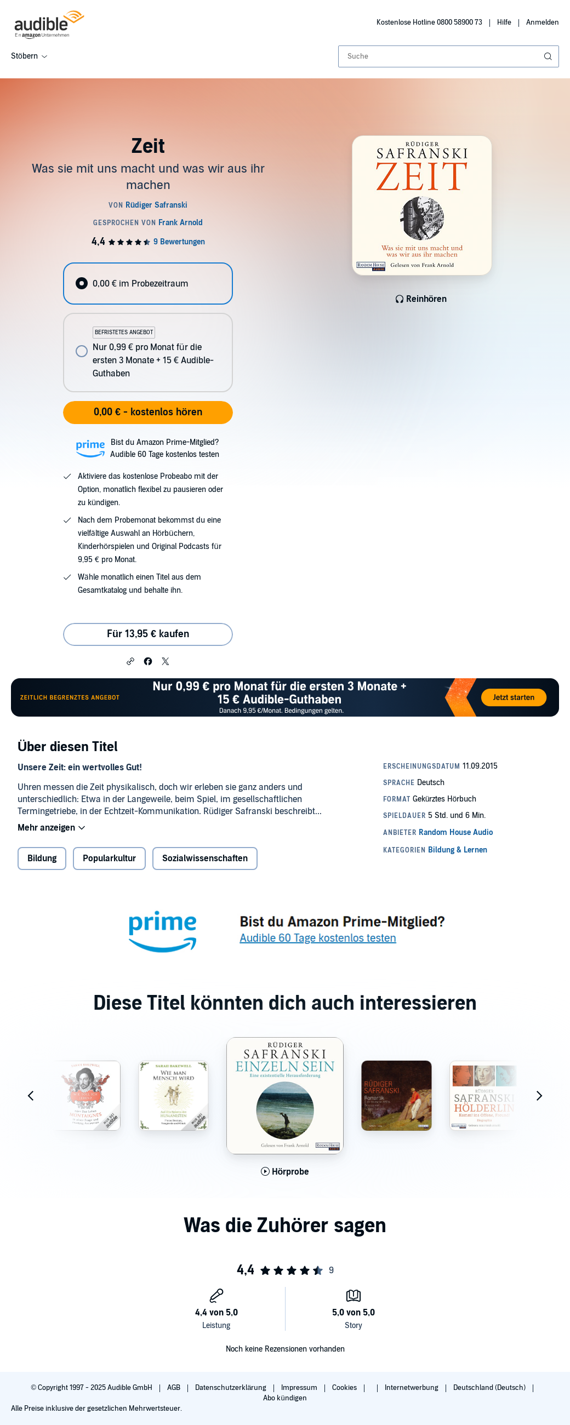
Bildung (41, 858)
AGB (174, 1387)
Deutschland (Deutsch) (490, 1387)
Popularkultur (109, 858)
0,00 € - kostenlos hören (148, 412)
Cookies (345, 1387)
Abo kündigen (284, 1398)
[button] (130, 660)
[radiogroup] (147, 327)
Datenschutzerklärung (231, 1387)
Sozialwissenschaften (205, 858)
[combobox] (448, 56)
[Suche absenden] (549, 56)
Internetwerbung (412, 1387)
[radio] (147, 283)
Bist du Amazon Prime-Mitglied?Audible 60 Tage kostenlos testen (164, 448)
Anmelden (542, 22)
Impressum (300, 1387)
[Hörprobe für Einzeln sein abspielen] (285, 1172)
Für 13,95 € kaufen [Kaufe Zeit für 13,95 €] (148, 634)
